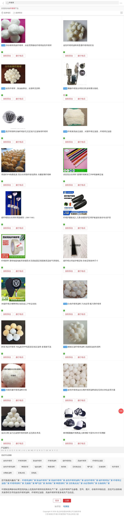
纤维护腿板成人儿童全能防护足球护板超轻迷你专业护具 (87, 217)
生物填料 (102, 467)
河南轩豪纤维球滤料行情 (16, 390)
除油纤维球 (37, 461)
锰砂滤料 (38, 467)
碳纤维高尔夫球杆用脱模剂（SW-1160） (18, 217)
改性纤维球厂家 (91, 480)
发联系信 (7, 56)
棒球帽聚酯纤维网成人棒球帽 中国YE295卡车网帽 (84, 433)
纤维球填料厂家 (17, 483)
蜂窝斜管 (25, 467)
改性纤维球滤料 (9, 467)
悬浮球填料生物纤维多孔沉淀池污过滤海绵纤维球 (27, 131)
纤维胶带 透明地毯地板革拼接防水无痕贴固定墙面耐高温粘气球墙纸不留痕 (33, 261)
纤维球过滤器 (98, 461)
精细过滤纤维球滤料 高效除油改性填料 (84, 347)
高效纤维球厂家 (58, 480)
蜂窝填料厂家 (62, 483)
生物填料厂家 (104, 483)
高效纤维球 (82, 461)
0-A (2, 450)
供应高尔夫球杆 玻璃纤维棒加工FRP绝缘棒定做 (83, 174)
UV (47, 450)
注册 (67, 501)
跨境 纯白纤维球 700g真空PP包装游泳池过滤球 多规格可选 (26, 347)
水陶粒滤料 (7, 473)
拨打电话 (19, 56)
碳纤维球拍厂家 (106, 480)
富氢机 (33, 473)
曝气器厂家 (40, 483)
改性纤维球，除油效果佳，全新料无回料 (23, 88)
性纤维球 (115, 467)
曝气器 (90, 467)
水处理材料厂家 (90, 483)
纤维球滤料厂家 (29, 480)
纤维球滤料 (52, 461)
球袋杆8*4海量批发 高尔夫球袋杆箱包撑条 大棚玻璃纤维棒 (26, 174)
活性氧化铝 (77, 467)
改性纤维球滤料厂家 (75, 480)
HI (19, 450)
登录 (57, 501)
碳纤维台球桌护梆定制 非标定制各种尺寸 (80, 261)
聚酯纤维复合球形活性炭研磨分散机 (83, 88)
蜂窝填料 (51, 467)
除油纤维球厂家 (44, 480)
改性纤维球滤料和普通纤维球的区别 (78, 45)
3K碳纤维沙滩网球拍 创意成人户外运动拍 (18, 304)
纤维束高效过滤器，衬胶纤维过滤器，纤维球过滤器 (89, 131)
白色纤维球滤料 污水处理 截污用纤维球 (84, 304)
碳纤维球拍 (67, 461)
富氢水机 (21, 473)
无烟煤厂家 (30, 483)
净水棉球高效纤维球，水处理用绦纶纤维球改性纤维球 (29, 45)
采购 (121, 411)
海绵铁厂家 (51, 483)
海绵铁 (63, 467)
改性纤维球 (7, 461)
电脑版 (66, 506)
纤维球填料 (22, 461)
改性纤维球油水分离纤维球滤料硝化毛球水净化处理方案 (91, 390)
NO (32, 450)
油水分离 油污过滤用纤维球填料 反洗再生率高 (20, 433)
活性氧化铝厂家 (76, 483)
